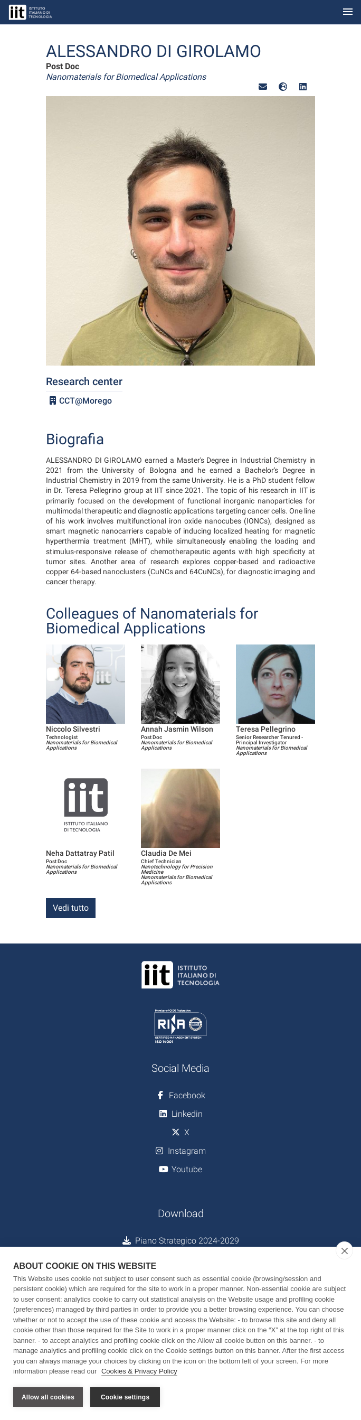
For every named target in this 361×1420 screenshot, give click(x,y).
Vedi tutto (71, 908)
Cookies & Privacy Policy (139, 1372)
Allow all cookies (48, 1397)
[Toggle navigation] (348, 12)
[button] (263, 87)
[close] (344, 1250)
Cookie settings (125, 1397)
